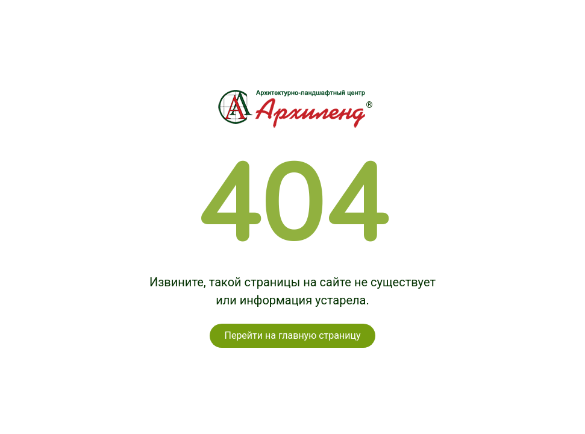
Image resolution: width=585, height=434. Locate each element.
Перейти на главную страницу (292, 335)
